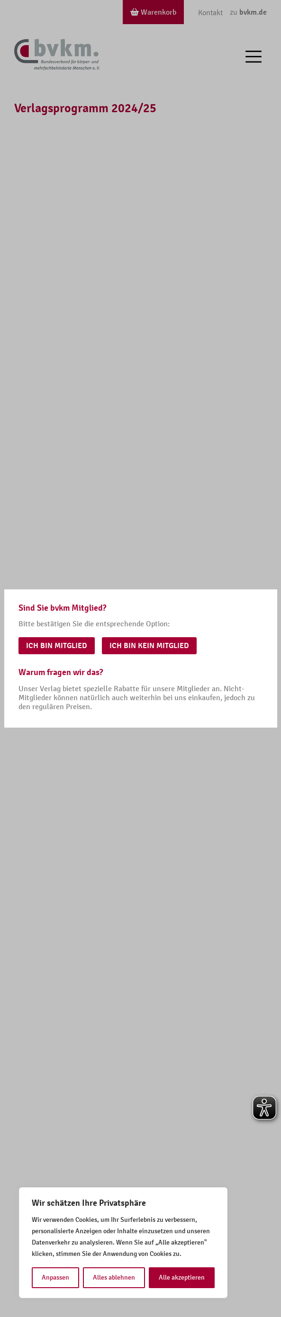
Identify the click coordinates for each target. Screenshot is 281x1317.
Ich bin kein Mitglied (149, 645)
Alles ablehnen (114, 1277)
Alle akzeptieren (182, 1277)
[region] (123, 1242)
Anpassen (55, 1277)
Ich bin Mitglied (56, 645)
